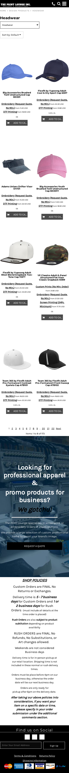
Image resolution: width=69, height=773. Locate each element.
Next (58, 428)
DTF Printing (10, 111)
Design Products (19, 11)
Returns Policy (47, 755)
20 (43, 428)
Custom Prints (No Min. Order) (52, 286)
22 (53, 428)
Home (3, 11)
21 (48, 428)
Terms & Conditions (25, 755)
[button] (59, 3)
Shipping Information (34, 760)
